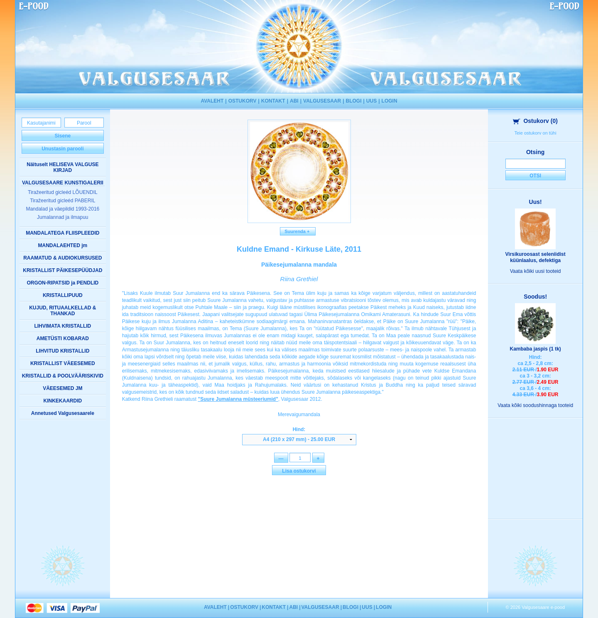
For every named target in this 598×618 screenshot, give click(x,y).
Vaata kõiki (535, 271)
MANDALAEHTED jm (62, 245)
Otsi (535, 176)
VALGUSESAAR (322, 101)
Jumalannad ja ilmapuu (62, 217)
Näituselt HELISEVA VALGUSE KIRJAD (62, 167)
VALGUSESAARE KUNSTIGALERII (62, 183)
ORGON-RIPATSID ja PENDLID (62, 283)
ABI (294, 101)
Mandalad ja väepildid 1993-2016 (62, 209)
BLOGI (354, 101)
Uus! (535, 202)
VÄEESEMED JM (62, 388)
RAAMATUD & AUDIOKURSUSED (62, 258)
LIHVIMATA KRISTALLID (62, 326)
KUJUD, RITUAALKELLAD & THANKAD (62, 310)
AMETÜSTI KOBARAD (63, 338)
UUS (371, 101)
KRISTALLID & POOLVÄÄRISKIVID (62, 376)
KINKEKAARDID (62, 401)
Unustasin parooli (62, 149)
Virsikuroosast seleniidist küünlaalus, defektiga (535, 257)
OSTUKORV (242, 101)
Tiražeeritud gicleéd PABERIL (62, 201)
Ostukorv (535, 121)
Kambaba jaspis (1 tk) (535, 349)
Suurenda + (298, 231)
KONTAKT (273, 101)
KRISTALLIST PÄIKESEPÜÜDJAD (62, 270)
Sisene (62, 136)
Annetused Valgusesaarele (62, 413)
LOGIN (389, 101)
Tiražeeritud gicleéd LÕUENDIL (63, 192)
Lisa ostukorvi (299, 471)
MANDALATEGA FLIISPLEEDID (62, 233)
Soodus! (535, 296)
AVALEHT (212, 101)
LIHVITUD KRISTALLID (62, 351)
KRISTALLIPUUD (63, 295)
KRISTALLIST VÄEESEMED (62, 363)
